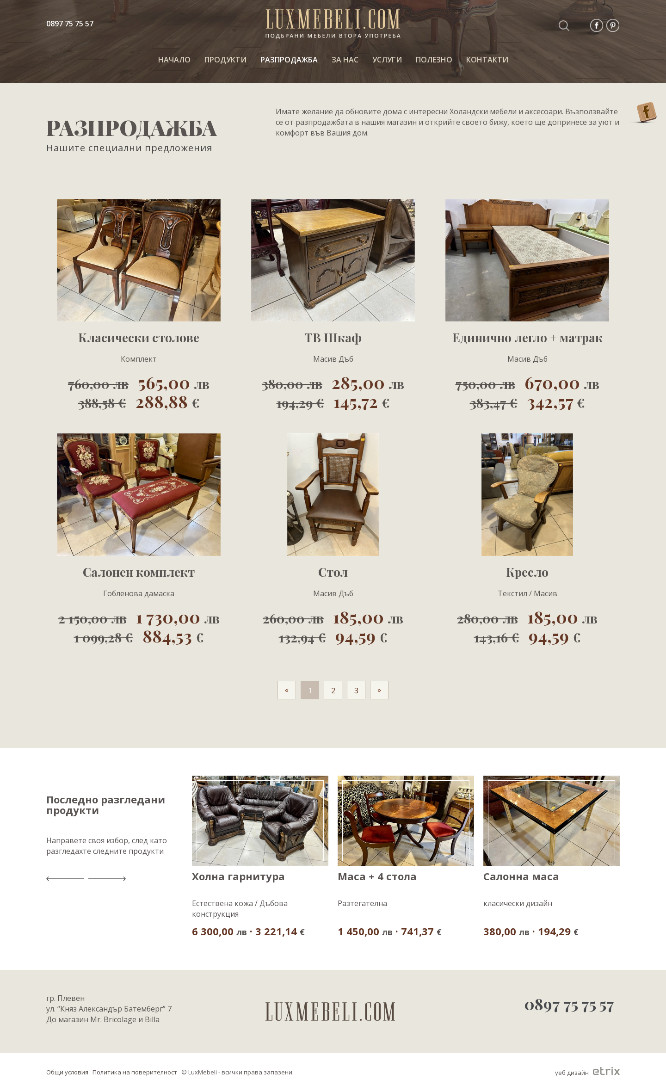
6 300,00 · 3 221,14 (248, 931)
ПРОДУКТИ (225, 60)
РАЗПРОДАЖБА (289, 60)
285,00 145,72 (333, 391)
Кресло (527, 572)
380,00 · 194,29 (531, 931)
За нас (345, 60)
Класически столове (138, 338)
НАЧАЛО (174, 60)
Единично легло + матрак (527, 338)
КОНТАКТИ (487, 60)
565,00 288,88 (139, 391)
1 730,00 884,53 (139, 626)
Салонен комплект (139, 572)
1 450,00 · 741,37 (390, 931)
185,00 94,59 (333, 626)
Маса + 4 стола (377, 876)
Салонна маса (521, 876)
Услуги (387, 60)
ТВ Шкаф (333, 338)
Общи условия (67, 1072)
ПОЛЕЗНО (434, 60)
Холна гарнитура (238, 876)
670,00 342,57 (527, 391)
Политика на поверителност (134, 1072)
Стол (333, 572)
